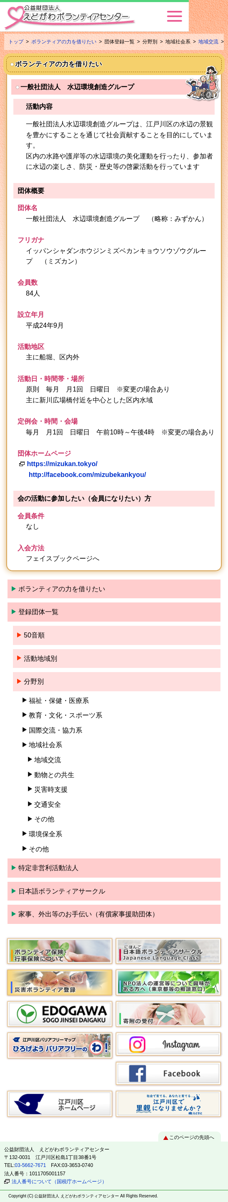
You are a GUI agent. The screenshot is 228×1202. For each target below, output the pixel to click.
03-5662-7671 (30, 1165)
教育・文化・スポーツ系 (65, 715)
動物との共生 (54, 774)
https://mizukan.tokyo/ (62, 463)
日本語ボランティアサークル (61, 891)
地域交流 (208, 42)
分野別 (34, 681)
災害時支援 (51, 789)
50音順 (34, 635)
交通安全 (47, 804)
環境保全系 (45, 834)
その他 (44, 819)
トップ (15, 42)
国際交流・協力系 (55, 730)
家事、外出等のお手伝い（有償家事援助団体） (88, 914)
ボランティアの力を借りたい (63, 42)
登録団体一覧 (38, 611)
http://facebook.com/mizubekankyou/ (87, 474)
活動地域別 (40, 658)
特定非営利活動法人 (48, 867)
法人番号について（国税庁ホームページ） (59, 1181)
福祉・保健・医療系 (59, 700)
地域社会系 (45, 744)
